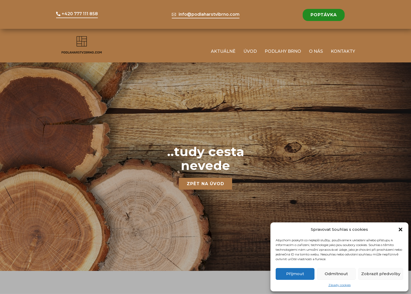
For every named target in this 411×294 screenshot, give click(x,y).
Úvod (250, 51)
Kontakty (343, 51)
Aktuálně (223, 51)
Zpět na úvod (205, 183)
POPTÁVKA (324, 14)
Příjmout (295, 273)
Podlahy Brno (283, 51)
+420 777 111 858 (77, 14)
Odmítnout (336, 273)
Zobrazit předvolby (380, 273)
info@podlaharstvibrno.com (205, 14)
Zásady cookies (339, 285)
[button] (400, 229)
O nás (316, 51)
